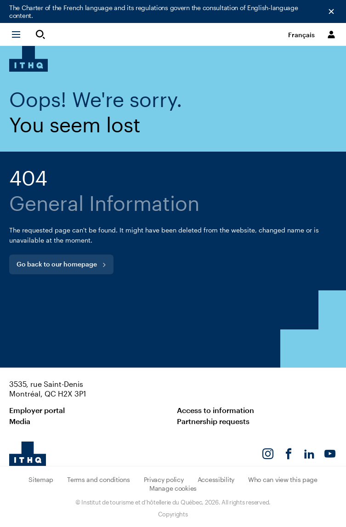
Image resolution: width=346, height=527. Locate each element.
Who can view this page (283, 479)
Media (19, 421)
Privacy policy (164, 479)
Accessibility (216, 479)
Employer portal (37, 410)
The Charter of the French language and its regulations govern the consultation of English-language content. (153, 11)
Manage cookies (173, 488)
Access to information (215, 410)
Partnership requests (213, 421)
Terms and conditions (98, 479)
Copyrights (172, 514)
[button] (20, 34)
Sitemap (40, 479)
